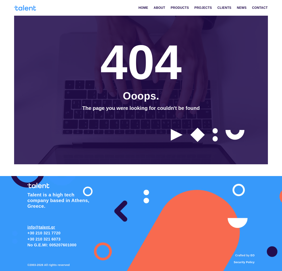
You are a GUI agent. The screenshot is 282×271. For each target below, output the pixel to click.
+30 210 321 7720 (44, 233)
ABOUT (159, 7)
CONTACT (260, 7)
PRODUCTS (180, 7)
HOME (143, 7)
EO (252, 255)
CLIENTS (224, 7)
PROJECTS (203, 7)
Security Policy (244, 262)
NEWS (242, 7)
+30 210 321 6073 (44, 239)
